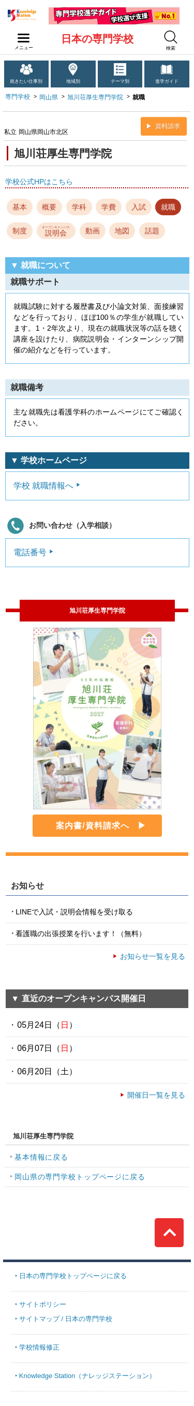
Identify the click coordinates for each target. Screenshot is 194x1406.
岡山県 (48, 97)
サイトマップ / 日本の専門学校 (65, 1319)
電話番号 (30, 552)
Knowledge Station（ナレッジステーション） (87, 1376)
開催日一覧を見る (156, 1095)
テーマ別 (120, 81)
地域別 (73, 81)
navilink (21, 35)
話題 (152, 231)
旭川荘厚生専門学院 (95, 97)
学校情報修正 (39, 1347)
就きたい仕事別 (26, 81)
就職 (168, 207)
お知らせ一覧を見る (152, 956)
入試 (138, 207)
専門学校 (17, 96)
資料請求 (167, 126)
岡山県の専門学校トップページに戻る (79, 1177)
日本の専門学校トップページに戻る (73, 1276)
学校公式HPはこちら (39, 181)
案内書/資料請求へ (92, 825)
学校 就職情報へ (43, 485)
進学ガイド (166, 81)
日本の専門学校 (97, 39)
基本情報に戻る (41, 1157)
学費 (108, 207)
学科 (79, 207)
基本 (19, 207)
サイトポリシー (42, 1304)
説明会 (56, 230)
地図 (122, 231)
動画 (92, 231)
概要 (49, 207)
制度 (19, 231)
